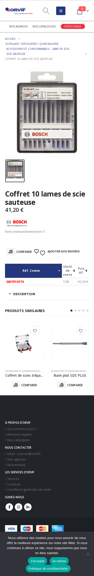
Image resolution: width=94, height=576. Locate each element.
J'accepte (37, 561)
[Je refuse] (87, 553)
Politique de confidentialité (48, 568)
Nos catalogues (44, 26)
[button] (71, 310)
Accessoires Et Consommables (22, 371)
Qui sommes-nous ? (21, 429)
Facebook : (9, 507)
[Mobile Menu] (60, 11)
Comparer (24, 252)
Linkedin (28, 507)
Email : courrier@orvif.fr (24, 454)
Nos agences (18, 26)
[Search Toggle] (46, 11)
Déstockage (72, 26)
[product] (24, 343)
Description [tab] (24, 294)
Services (13, 479)
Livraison (13, 484)
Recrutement (16, 465)
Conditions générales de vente (29, 489)
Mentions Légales (19, 434)
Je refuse (59, 561)
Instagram (18, 507)
